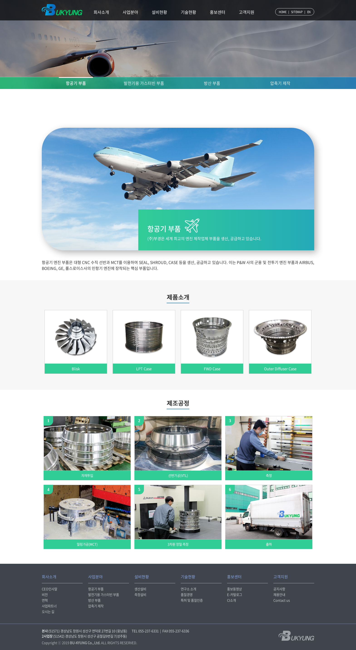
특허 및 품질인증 (192, 600)
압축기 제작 (280, 83)
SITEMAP (297, 12)
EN (309, 12)
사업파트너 (49, 605)
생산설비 (140, 588)
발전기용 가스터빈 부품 (144, 83)
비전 (45, 594)
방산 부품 (212, 83)
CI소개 (231, 600)
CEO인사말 (49, 588)
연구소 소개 (188, 588)
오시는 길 (48, 611)
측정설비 (140, 594)
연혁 (45, 600)
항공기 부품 (76, 83)
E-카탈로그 (234, 594)
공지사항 (279, 588)
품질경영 (187, 594)
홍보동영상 (234, 588)
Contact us (281, 600)
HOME (283, 12)
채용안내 (279, 594)
